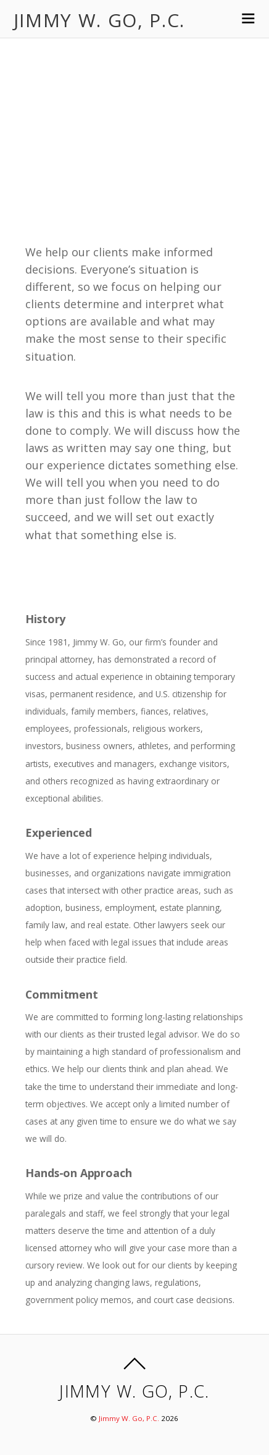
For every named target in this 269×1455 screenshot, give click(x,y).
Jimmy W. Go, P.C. (129, 1418)
